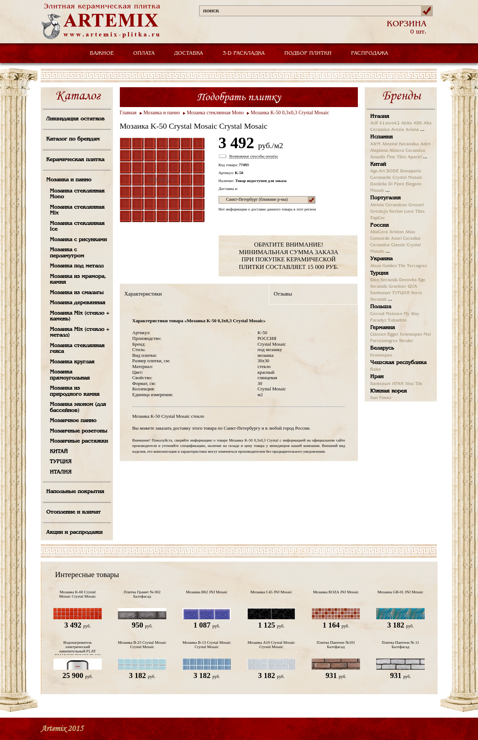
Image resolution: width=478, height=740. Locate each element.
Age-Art (377, 171)
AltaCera (379, 232)
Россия (379, 225)
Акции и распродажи (74, 532)
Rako (375, 369)
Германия (382, 327)
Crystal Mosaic (407, 178)
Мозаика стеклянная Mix (77, 210)
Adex (425, 144)
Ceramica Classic (387, 245)
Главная (128, 112)
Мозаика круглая (72, 361)
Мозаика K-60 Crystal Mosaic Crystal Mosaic (77, 594)
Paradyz (378, 320)
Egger (393, 334)
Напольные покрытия (75, 491)
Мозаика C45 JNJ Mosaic (271, 592)
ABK (417, 123)
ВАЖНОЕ (102, 53)
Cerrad (377, 314)
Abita (406, 123)
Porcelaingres (384, 341)
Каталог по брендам (73, 139)
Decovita (408, 280)
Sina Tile (413, 384)
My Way (411, 314)
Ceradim (411, 238)
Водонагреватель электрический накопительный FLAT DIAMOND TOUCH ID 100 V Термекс (77, 647)
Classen (378, 334)
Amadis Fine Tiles (388, 157)
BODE (392, 171)
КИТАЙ (59, 451)
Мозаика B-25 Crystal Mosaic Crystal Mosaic (142, 644)
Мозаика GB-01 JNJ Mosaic (400, 592)
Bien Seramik (384, 280)
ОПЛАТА (144, 53)
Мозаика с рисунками (78, 239)
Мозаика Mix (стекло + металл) (79, 332)
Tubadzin (397, 320)
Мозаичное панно (73, 420)
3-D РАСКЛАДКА (244, 53)
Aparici (415, 157)
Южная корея (388, 391)
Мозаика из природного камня (75, 391)
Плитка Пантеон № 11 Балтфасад (400, 644)
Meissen (394, 314)
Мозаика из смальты (77, 292)
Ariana (412, 130)
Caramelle (380, 178)
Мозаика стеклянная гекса (77, 348)
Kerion (396, 211)
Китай (378, 164)
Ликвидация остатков (75, 118)
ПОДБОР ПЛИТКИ (308, 53)
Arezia (397, 130)
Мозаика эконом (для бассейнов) (78, 407)
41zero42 (389, 123)
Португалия (385, 197)
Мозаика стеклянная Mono (77, 194)
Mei (427, 334)
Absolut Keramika (400, 144)
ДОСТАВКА (188, 53)
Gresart (416, 205)
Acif (374, 123)
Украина (381, 258)
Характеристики (143, 294)
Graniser (397, 286)
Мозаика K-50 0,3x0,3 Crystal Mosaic (290, 112)
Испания (381, 136)
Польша (380, 306)
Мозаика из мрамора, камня (78, 279)
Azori (396, 238)
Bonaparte (410, 171)
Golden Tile (393, 266)
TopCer (377, 218)
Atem (375, 266)
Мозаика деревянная (77, 302)
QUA (412, 286)
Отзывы (283, 294)
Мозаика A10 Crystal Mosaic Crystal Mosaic (271, 644)
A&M (375, 144)
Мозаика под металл (77, 266)
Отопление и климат (73, 512)
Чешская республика (398, 362)
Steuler (406, 341)
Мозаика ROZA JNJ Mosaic (336, 592)
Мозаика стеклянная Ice (77, 226)
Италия (379, 116)
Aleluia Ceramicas (388, 205)
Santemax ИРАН (387, 384)
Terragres (417, 266)
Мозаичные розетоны (78, 431)
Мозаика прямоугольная (70, 375)
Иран (376, 376)
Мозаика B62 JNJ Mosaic (207, 592)
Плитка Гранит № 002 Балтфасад (142, 594)
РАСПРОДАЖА (369, 53)
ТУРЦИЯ (60, 461)
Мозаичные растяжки (79, 441)
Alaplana (379, 151)
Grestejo (379, 211)
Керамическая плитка (75, 159)
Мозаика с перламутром (67, 252)
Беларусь (382, 348)
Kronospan (411, 334)
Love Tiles (414, 211)
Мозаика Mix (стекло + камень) (79, 316)
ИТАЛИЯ (60, 472)
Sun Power (381, 398)
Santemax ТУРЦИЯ (389, 293)
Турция (379, 273)
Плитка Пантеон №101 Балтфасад (336, 644)
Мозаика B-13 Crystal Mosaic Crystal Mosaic (207, 644)
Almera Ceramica (407, 151)
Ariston (396, 232)
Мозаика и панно (68, 179)
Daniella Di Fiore (387, 184)
